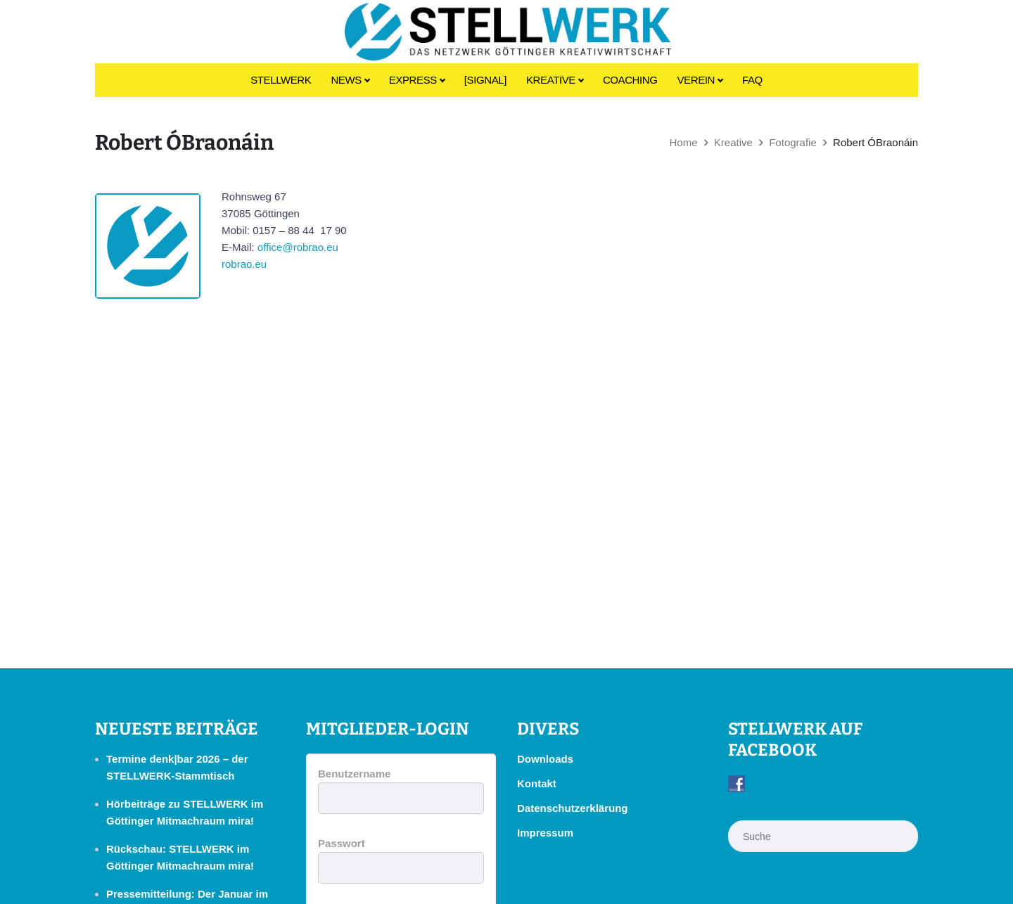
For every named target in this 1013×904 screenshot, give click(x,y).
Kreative (733, 142)
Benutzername (354, 774)
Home (683, 142)
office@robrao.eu (297, 247)
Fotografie (793, 142)
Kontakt (536, 783)
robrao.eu (244, 264)
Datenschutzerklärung (572, 808)
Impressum (545, 833)
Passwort (341, 843)
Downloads (545, 759)
